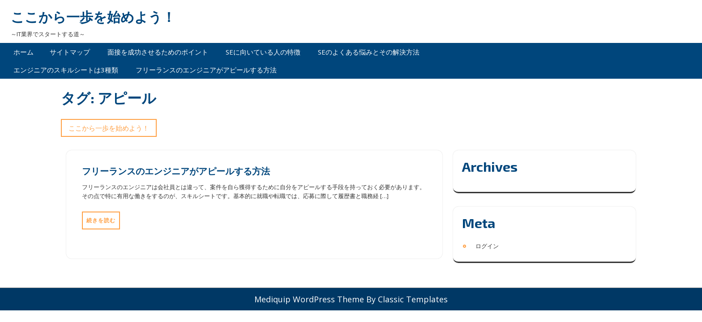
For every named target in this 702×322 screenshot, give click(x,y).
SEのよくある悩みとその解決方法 (368, 51)
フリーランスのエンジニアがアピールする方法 (206, 69)
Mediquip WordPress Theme (310, 299)
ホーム (23, 51)
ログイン (487, 246)
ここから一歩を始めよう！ (93, 17)
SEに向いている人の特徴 (263, 51)
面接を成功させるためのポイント (157, 51)
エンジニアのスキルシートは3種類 (65, 69)
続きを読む (101, 220)
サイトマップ (70, 51)
